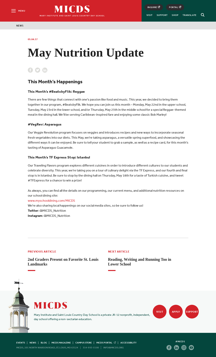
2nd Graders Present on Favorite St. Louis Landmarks (63, 261)
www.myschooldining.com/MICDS (51, 200)
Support (162, 15)
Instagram (183, 347)
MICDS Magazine (61, 342)
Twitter (37, 70)
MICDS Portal (106, 342)
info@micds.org (113, 347)
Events (20, 342)
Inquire (153, 7)
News (20, 25)
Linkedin (44, 70)
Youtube (191, 347)
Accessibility (128, 342)
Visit (149, 15)
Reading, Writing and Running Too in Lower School (139, 261)
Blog (44, 342)
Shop (175, 15)
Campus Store (83, 342)
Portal (175, 7)
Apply (176, 311)
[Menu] (18, 11)
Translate (189, 15)
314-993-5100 (91, 347)
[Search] (202, 15)
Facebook (30, 70)
